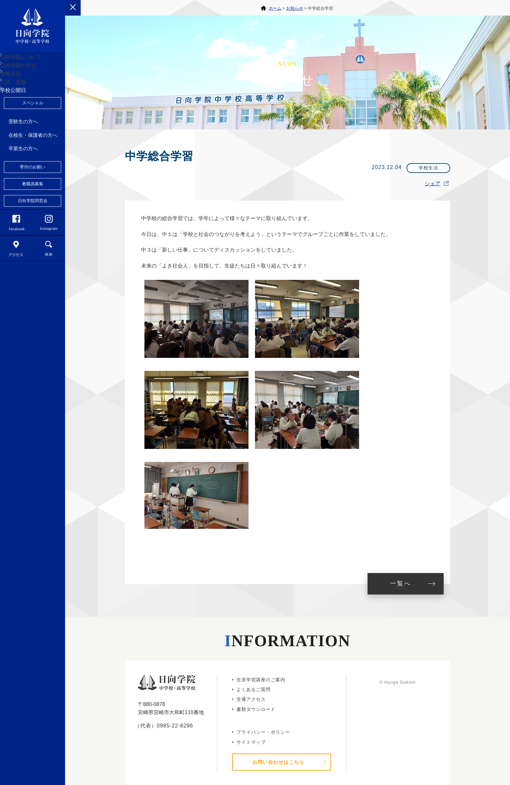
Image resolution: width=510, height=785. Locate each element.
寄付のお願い (32, 217)
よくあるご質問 (253, 689)
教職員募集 (32, 233)
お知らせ (294, 8)
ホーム (275, 8)
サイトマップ (251, 742)
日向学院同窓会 (32, 250)
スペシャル (32, 152)
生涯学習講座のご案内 (260, 679)
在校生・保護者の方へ (32, 185)
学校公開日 (20, 135)
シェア (432, 183)
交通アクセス (251, 699)
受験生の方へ (23, 171)
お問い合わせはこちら (278, 762)
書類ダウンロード (255, 709)
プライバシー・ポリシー (263, 732)
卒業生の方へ (23, 198)
